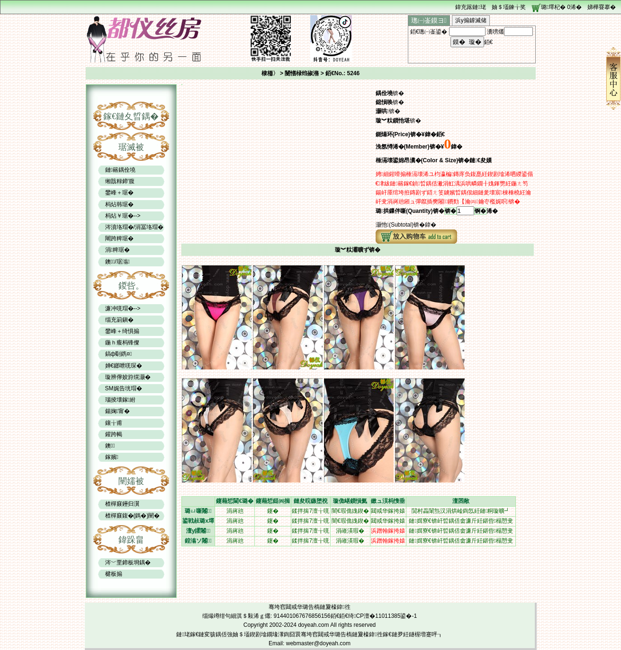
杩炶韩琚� (119, 204)
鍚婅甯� (117, 411)
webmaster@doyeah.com (318, 643)
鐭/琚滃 (117, 261)
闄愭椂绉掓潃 (302, 73)
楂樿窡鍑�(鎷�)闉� (132, 515)
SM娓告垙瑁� (123, 388)
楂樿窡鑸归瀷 (122, 504)
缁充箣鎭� (119, 319)
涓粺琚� (117, 249)
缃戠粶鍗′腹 (120, 181)
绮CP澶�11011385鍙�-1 (382, 616)
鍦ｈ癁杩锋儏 (122, 342)
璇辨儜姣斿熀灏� (128, 377)
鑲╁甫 (113, 423)
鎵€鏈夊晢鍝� (131, 116)
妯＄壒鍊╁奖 (509, 7)
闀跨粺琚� (119, 238)
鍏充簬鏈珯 (470, 7)
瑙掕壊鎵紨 (120, 399)
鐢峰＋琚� (119, 192)
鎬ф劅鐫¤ (118, 354)
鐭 (110, 445)
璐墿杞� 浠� (561, 7)
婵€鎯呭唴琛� (124, 365)
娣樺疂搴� (601, 7)
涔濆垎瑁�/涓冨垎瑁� (134, 227)
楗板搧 (113, 574)
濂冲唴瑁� (119, 308)
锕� (480, 211)
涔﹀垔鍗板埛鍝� (128, 562)
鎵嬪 (111, 457)
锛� (450, 211)
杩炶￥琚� (119, 215)
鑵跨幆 (113, 434)
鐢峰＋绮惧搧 (122, 331)
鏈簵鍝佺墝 (120, 170)
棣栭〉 (270, 73)
